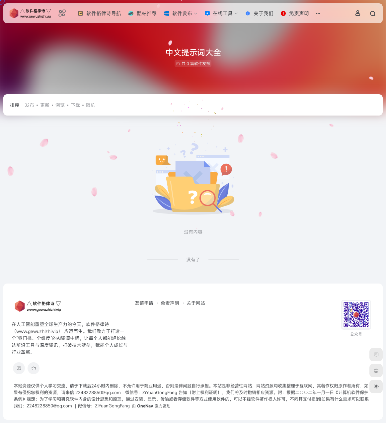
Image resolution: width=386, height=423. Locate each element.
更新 (44, 105)
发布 (29, 105)
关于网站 (196, 303)
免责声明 (170, 303)
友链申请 (144, 303)
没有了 (193, 259)
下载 (75, 105)
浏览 (60, 105)
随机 (90, 105)
